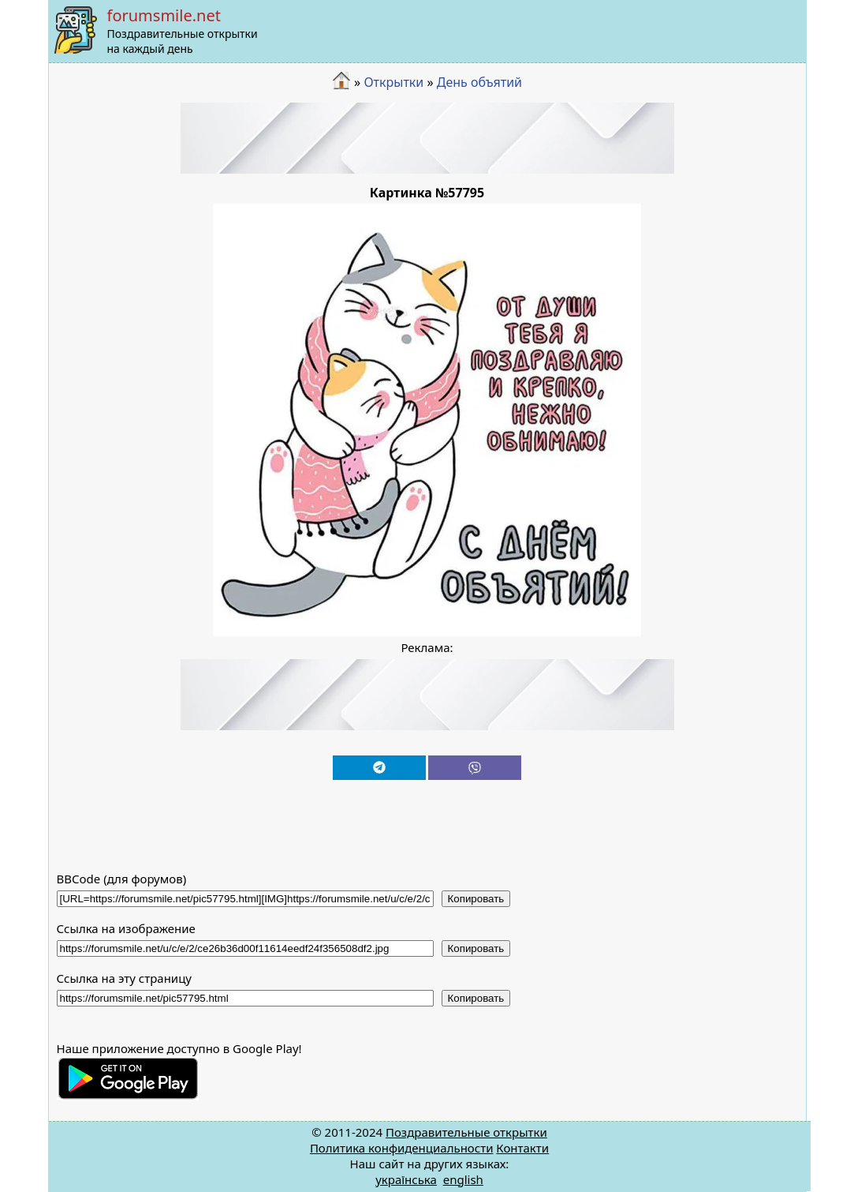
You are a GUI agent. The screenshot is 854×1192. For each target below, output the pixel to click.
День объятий (479, 82)
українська (406, 1179)
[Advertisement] (427, 138)
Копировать (476, 899)
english (463, 1179)
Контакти (522, 1148)
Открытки (393, 82)
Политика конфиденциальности (402, 1148)
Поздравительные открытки (466, 1132)
